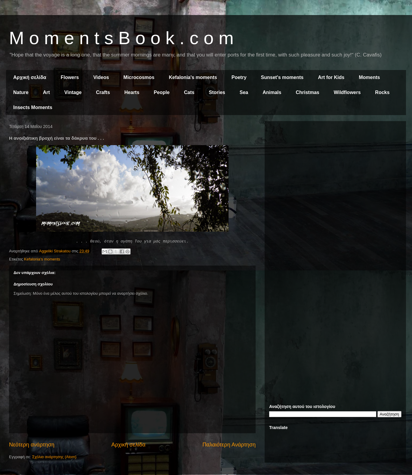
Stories (217, 92)
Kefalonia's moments (193, 77)
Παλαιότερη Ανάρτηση (229, 445)
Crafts (103, 92)
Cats (189, 92)
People (161, 92)
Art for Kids (331, 77)
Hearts (132, 92)
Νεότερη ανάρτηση (31, 445)
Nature (21, 92)
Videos (101, 77)
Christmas (307, 92)
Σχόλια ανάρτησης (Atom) (54, 457)
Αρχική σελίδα (29, 77)
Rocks (382, 92)
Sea (244, 92)
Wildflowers (347, 92)
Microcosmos (138, 77)
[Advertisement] (335, 168)
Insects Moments (32, 107)
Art (46, 92)
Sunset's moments (282, 77)
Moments (369, 77)
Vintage (73, 92)
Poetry (239, 77)
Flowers (70, 77)
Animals (272, 92)
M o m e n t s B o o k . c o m (121, 38)
